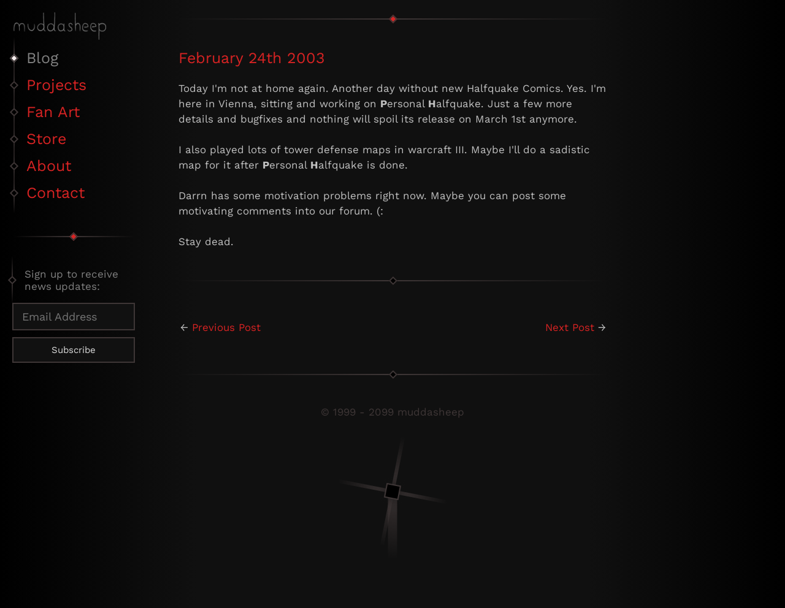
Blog (42, 58)
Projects (56, 85)
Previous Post (226, 327)
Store (46, 139)
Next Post (569, 327)
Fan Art (53, 112)
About (48, 166)
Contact (55, 193)
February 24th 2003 (251, 58)
